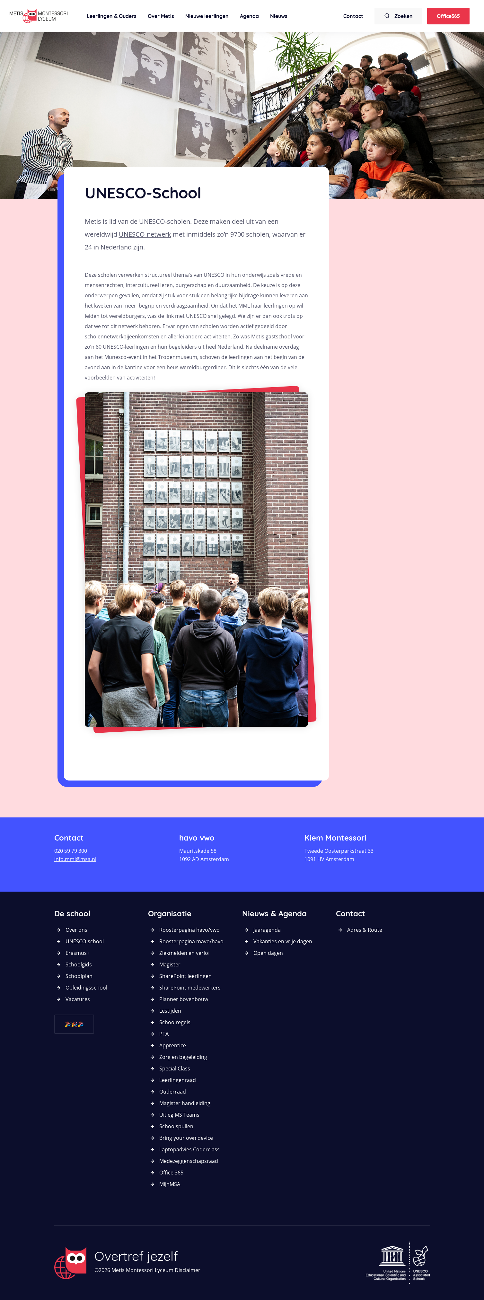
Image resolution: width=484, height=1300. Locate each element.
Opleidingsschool (86, 987)
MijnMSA (169, 1184)
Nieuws (278, 16)
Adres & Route (364, 929)
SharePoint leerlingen (185, 976)
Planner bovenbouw (183, 999)
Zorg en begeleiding (183, 1056)
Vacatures (78, 999)
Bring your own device (186, 1137)
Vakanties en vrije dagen (282, 941)
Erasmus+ (78, 952)
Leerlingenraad (177, 1080)
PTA (164, 1033)
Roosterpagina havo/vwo (189, 929)
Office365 (448, 16)
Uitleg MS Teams (179, 1114)
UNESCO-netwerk (145, 234)
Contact (353, 16)
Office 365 (171, 1172)
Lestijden (170, 1010)
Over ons (76, 929)
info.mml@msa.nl (75, 859)
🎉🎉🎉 (74, 1024)
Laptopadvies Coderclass (189, 1149)
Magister (169, 964)
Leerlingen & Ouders (111, 16)
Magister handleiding (184, 1103)
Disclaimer (187, 1270)
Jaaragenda (267, 929)
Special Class (174, 1068)
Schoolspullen (176, 1126)
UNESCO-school (85, 941)
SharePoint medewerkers (190, 987)
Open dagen (268, 952)
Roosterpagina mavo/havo (191, 941)
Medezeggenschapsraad (188, 1161)
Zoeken (398, 16)
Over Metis (161, 16)
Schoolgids (79, 964)
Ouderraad (172, 1091)
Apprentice (172, 1045)
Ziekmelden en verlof (184, 952)
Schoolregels (174, 1022)
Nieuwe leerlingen (207, 16)
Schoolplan (79, 976)
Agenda (249, 16)
